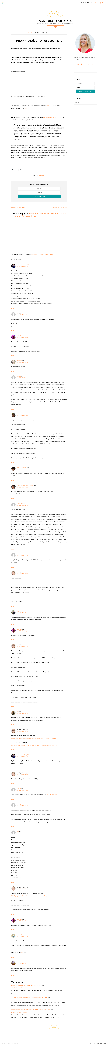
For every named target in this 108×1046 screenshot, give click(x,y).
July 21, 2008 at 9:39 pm (22, 266)
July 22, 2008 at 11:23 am (22, 505)
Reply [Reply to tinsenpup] (12, 799)
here (48, 105)
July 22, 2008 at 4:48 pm (22, 713)
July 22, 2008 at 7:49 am (22, 362)
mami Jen (19, 376)
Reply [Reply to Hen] (12, 331)
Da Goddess (19, 335)
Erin (18, 962)
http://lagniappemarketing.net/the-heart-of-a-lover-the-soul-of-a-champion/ (30, 896)
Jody (18, 831)
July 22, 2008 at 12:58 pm (22, 573)
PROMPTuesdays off (48, 117)
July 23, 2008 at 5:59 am (22, 833)
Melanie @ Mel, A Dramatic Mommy (25, 485)
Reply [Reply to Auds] (12, 462)
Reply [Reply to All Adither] (12, 371)
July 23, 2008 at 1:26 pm (22, 963)
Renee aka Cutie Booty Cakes (23, 264)
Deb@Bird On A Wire (22, 467)
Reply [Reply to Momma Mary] (12, 957)
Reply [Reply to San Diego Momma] (12, 606)
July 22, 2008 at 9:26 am (22, 487)
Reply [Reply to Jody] (12, 882)
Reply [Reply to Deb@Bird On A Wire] (12, 480)
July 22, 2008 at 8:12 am (22, 415)
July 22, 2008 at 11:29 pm (22, 805)
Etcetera (35, 43)
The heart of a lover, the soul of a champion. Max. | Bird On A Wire (29, 997)
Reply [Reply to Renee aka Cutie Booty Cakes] (12, 308)
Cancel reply (31, 216)
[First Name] (39, 188)
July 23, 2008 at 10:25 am (22, 920)
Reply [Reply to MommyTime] (12, 549)
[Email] (85, 87)
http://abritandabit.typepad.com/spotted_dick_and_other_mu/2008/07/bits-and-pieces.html (34, 745)
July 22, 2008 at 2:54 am (22, 337)
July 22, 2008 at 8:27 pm (22, 756)
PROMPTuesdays (42, 43)
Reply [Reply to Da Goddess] (12, 355)
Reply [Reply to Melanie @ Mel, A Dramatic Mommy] (12, 498)
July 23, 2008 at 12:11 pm (22, 936)
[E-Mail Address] (39, 192)
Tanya (18, 611)
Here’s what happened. (52, 794)
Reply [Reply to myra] (12, 724)
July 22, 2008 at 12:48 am (22, 314)
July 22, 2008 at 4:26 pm (22, 630)
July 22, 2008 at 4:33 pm (22, 646)
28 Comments (42, 175)
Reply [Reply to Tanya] (12, 624)
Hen (17, 313)
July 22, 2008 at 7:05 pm (22, 731)
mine (22, 952)
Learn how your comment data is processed (42, 254)
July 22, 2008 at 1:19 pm (22, 612)
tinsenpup (19, 788)
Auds (18, 414)
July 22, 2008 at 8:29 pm (22, 774)
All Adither (19, 360)
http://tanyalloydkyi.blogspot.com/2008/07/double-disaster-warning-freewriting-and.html (33, 738)
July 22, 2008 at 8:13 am (22, 469)
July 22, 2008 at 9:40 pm (22, 790)
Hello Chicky (103, 1043)
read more (81, 59)
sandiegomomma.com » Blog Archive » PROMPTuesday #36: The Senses (30, 1009)
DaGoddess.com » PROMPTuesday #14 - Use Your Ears (39, 215)
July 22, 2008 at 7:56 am (22, 377)
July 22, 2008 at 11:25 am (22, 555)
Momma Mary (20, 934)
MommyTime (20, 503)
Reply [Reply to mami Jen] (12, 409)
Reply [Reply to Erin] (12, 975)
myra (18, 711)
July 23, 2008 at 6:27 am (22, 889)
